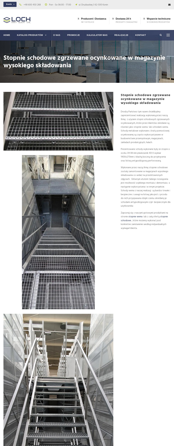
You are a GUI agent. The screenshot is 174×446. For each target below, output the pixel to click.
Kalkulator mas (97, 35)
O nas (56, 35)
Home (6, 35)
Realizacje (121, 35)
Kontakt (140, 35)
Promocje (73, 35)
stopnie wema (135, 216)
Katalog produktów (30, 35)
